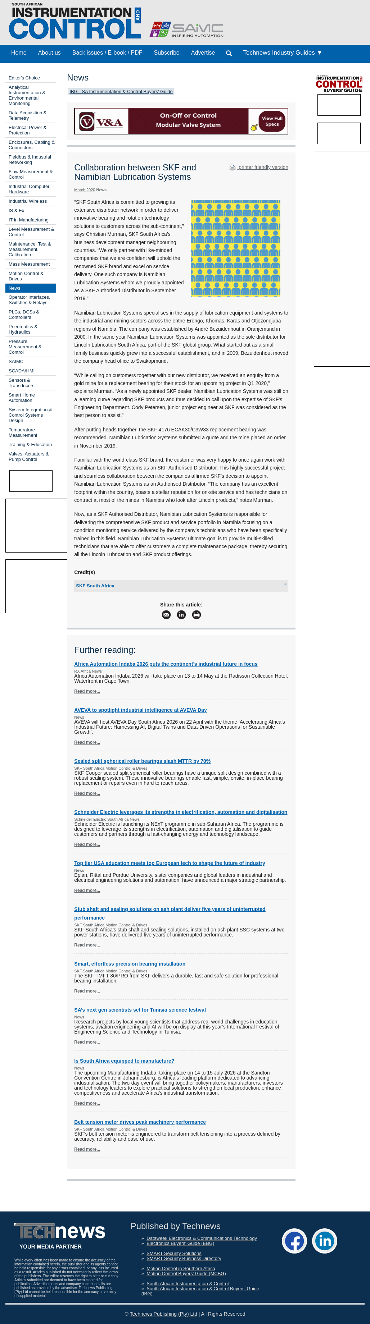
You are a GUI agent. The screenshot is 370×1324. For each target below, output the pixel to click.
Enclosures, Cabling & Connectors (32, 144)
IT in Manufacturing (29, 220)
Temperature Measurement (23, 432)
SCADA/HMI (22, 371)
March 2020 (84, 190)
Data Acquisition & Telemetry (28, 115)
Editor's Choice (24, 78)
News (15, 288)
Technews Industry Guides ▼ (282, 52)
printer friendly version (258, 167)
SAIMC (16, 361)
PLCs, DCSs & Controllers (24, 314)
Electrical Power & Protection (27, 130)
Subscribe (167, 53)
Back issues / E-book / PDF (107, 53)
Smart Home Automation (22, 397)
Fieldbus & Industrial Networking (30, 159)
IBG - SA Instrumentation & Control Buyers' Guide (120, 91)
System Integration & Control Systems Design (30, 415)
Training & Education (30, 444)
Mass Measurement (29, 264)
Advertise (203, 53)
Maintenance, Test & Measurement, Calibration (30, 249)
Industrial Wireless (28, 201)
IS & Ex (16, 210)
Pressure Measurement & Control (25, 347)
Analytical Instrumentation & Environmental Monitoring (27, 95)
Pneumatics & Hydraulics (23, 329)
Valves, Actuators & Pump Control (29, 456)
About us (49, 53)
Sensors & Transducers (22, 382)
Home (19, 53)
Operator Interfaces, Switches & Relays (29, 299)
